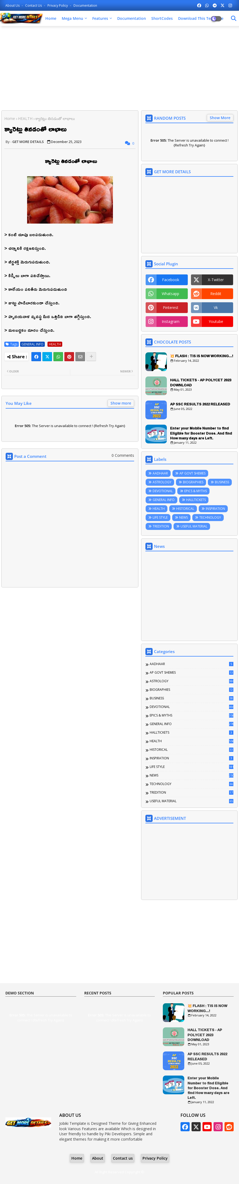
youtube (216, 321)
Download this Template (200, 18)
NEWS (183, 517)
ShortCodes (162, 18)
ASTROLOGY (162, 482)
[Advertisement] (119, 68)
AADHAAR (160, 473)
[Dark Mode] (233, 18)
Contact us (34, 5)
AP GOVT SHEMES (192, 473)
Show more (121, 403)
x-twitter (216, 279)
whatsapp (170, 293)
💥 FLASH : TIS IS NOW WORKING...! (201, 355)
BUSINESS (222, 482)
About (97, 1158)
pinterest (170, 307)
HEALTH (25, 118)
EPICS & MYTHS (195, 491)
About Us (12, 5)
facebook (170, 279)
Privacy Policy (58, 5)
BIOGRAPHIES (193, 482)
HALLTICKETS (196, 499)
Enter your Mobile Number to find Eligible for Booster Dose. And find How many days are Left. (201, 433)
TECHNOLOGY (210, 517)
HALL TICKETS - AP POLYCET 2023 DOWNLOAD (200, 382)
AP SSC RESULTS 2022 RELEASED (200, 404)
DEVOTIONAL (163, 491)
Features (100, 18)
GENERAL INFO (32, 344)
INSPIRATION (215, 508)
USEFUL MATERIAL (194, 526)
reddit (215, 293)
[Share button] (91, 356)
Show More (220, 117)
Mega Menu (72, 18)
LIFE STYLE (160, 517)
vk (216, 307)
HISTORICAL (185, 508)
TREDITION (161, 526)
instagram (170, 321)
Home (50, 18)
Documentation (85, 5)
